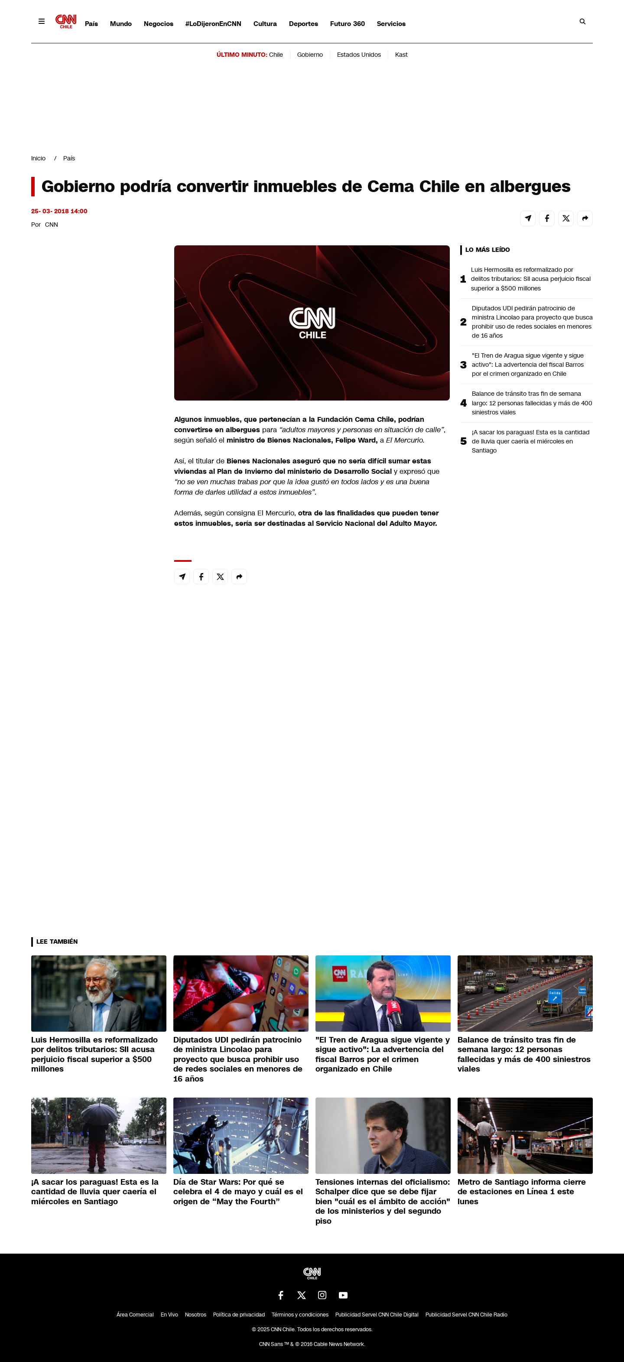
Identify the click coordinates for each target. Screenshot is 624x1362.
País (91, 23)
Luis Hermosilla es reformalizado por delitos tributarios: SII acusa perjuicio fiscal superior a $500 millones (531, 278)
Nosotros (195, 1314)
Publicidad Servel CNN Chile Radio (466, 1314)
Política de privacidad (239, 1314)
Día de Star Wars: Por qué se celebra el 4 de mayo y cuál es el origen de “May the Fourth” (238, 1191)
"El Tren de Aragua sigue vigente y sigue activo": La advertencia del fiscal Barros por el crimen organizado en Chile (528, 364)
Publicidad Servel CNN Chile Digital (377, 1314)
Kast (401, 54)
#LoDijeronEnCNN (213, 23)
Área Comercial (135, 1314)
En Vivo (169, 1314)
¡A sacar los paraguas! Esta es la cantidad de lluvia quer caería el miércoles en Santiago (531, 441)
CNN (51, 224)
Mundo (121, 23)
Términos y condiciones (300, 1314)
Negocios (158, 23)
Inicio (38, 158)
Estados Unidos (359, 54)
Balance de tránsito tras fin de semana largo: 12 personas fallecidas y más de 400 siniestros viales (532, 402)
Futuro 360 (347, 23)
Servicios (391, 23)
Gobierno (310, 54)
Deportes (303, 23)
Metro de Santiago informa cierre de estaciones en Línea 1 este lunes (522, 1191)
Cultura (265, 23)
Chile (276, 54)
